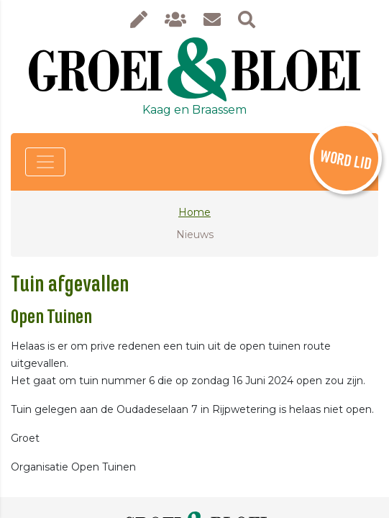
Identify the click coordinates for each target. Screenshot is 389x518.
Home (194, 212)
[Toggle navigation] (45, 161)
